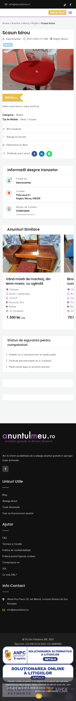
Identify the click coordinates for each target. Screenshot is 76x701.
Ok (38, 696)
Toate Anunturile (11, 507)
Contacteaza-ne (11, 562)
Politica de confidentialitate (16, 550)
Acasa (5, 23)
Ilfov (22, 302)
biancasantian (13, 38)
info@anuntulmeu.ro (19, 4)
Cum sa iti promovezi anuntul (17, 513)
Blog (4, 494)
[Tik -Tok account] (65, 4)
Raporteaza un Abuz (15, 144)
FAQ (4, 537)
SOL (4, 568)
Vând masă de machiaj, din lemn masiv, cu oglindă (28, 281)
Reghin (35, 23)
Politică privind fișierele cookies (18, 556)
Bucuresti (14, 302)
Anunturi (16, 23)
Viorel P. (14, 298)
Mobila (12, 306)
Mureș (26, 23)
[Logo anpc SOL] (38, 672)
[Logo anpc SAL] (38, 655)
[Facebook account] (70, 4)
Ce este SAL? (9, 574)
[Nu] (72, 689)
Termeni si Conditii (12, 544)
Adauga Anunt (57, 12)
